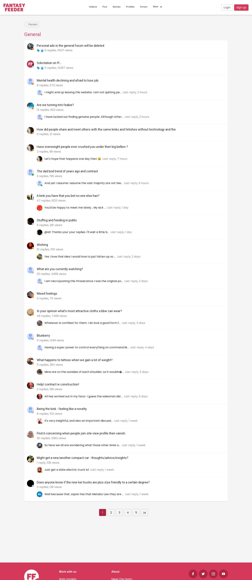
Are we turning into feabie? (55, 105)
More (158, 7)
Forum (143, 6)
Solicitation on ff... (49, 63)
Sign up (241, 7)
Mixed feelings (47, 293)
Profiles (130, 6)
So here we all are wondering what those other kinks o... (82, 445)
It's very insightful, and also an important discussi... (78, 421)
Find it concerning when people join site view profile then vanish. (81, 433)
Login (226, 7)
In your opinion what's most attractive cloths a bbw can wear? (79, 311)
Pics (105, 6)
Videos (93, 6)
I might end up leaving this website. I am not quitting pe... (83, 92)
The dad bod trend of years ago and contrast (67, 171)
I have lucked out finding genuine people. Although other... (84, 117)
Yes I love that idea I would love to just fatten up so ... (80, 257)
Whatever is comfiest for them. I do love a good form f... (82, 323)
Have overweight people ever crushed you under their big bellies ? (82, 147)
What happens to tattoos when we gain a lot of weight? (75, 360)
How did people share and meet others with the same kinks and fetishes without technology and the (106, 129)
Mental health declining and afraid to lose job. (68, 80)
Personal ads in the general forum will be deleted (70, 45)
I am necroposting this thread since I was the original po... (84, 281)
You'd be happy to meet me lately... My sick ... (75, 208)
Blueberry (43, 335)
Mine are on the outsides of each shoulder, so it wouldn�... (84, 372)
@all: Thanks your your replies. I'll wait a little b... (77, 232)
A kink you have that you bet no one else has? (68, 196)
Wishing (42, 245)
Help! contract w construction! (58, 384)
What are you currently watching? (60, 269)
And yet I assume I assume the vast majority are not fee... (83, 183)
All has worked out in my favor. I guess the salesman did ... (83, 396)
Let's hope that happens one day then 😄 (73, 159)
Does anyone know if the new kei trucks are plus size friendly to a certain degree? (93, 482)
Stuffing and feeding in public (57, 220)
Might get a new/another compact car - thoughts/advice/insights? (82, 458)
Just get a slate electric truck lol (67, 470)
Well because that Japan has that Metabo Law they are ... (84, 494)
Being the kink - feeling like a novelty (62, 409)
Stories (117, 6)
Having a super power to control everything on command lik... (87, 347)
